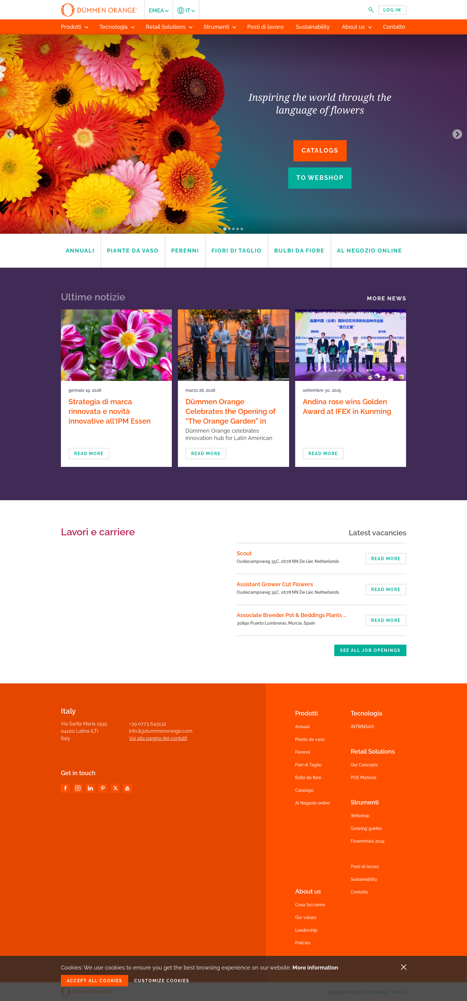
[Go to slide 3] (233, 229)
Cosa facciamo (310, 904)
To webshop (319, 177)
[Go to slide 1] (225, 229)
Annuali (302, 726)
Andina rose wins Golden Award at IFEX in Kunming (347, 406)
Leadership (306, 930)
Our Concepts (364, 764)
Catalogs (320, 150)
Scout (244, 553)
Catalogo (304, 790)
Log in (392, 10)
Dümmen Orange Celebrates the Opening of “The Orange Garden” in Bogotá (230, 416)
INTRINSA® (362, 726)
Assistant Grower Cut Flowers (275, 584)
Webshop (360, 815)
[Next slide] (457, 134)
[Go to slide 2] (229, 229)
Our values (305, 917)
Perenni (302, 752)
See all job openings (370, 650)
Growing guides (366, 828)
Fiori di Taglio (308, 764)
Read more (89, 453)
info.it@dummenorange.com (160, 731)
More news (386, 299)
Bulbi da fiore (308, 777)
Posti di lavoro (365, 866)
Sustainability (364, 879)
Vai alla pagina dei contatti (158, 738)
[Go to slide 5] (242, 229)
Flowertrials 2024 (368, 841)
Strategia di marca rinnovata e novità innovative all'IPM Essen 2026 (109, 416)
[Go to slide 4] (238, 229)
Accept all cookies (94, 980)
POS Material (363, 777)
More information (315, 967)
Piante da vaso (310, 739)
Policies (302, 942)
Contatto (359, 892)
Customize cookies (161, 980)
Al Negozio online (312, 803)
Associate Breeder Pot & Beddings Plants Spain (297, 615)
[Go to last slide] (10, 134)
